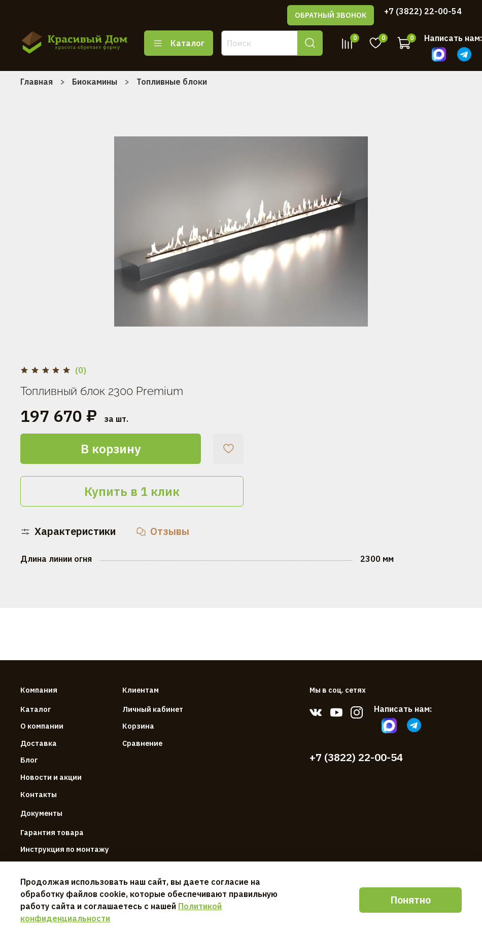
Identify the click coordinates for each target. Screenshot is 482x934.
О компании (41, 726)
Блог (29, 760)
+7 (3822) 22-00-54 (423, 11)
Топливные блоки (171, 82)
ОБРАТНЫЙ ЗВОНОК (330, 15)
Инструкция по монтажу (64, 849)
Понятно (410, 900)
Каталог (178, 43)
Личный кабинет (152, 709)
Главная (36, 82)
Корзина (138, 726)
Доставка (38, 743)
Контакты (38, 794)
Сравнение (142, 743)
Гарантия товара (52, 832)
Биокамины (94, 82)
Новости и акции (51, 777)
